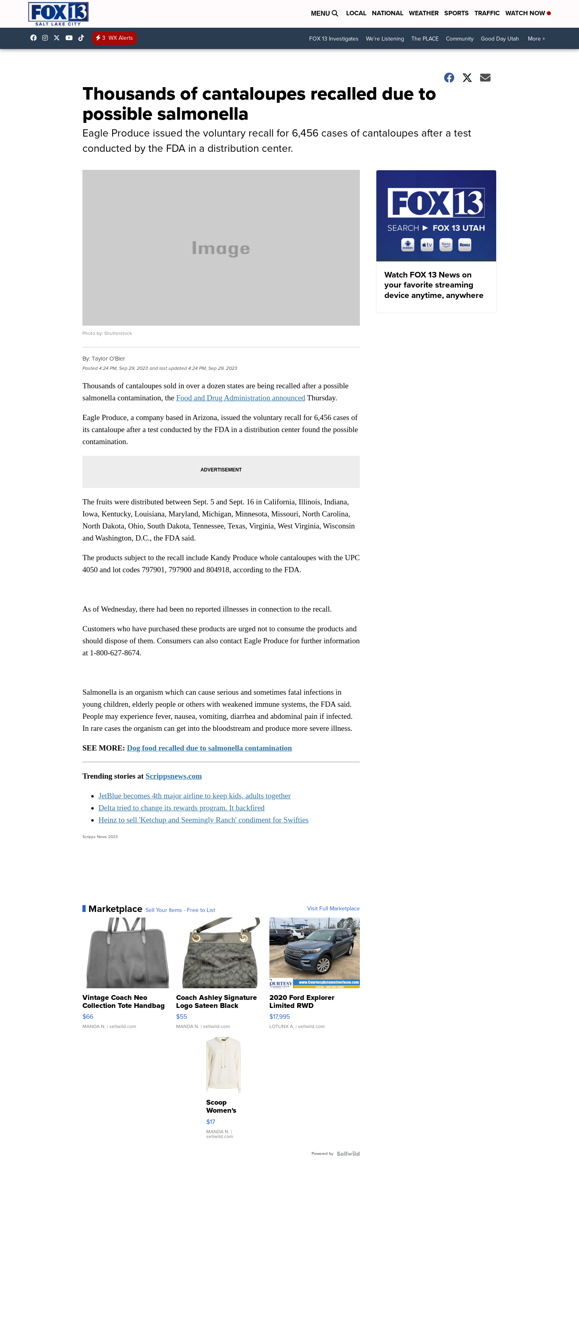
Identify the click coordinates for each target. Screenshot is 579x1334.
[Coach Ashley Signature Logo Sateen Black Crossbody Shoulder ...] (221, 977)
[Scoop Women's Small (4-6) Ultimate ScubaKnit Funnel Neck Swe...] (223, 1092)
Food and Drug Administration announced (240, 398)
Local (356, 13)
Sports (456, 13)
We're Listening (385, 39)
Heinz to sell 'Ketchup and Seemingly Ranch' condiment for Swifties (203, 820)
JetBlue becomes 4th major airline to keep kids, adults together (195, 795)
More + (536, 39)
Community (460, 39)
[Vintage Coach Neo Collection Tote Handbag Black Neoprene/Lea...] (127, 977)
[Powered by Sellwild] (348, 1154)
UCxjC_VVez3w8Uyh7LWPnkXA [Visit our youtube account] (71, 38)
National (387, 13)
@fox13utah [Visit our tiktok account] (83, 38)
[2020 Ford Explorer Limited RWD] (314, 977)
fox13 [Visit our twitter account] (58, 38)
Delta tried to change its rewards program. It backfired (182, 808)
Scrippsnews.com (174, 776)
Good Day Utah (500, 39)
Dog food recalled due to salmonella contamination (209, 748)
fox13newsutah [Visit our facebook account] (35, 38)
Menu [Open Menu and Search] (324, 13)
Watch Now (528, 13)
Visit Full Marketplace (333, 909)
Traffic (487, 13)
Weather (424, 13)
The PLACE (425, 39)
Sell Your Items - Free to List (180, 910)
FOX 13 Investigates (334, 39)
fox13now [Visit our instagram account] (47, 38)
